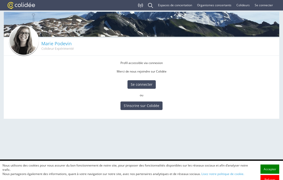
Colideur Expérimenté (57, 48)
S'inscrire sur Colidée (141, 105)
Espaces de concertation (175, 5)
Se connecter (264, 5)
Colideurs (243, 5)
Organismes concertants (214, 5)
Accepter (270, 175)
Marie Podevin (56, 43)
